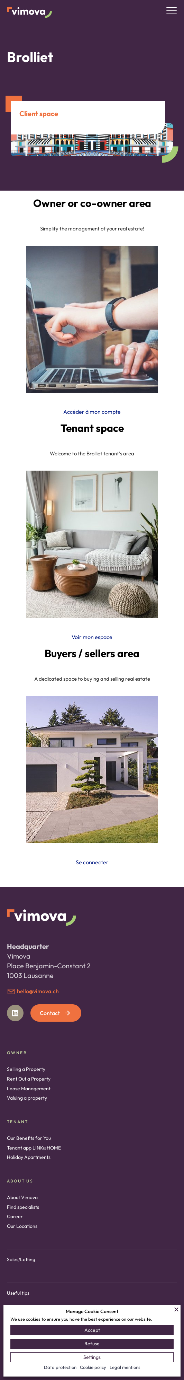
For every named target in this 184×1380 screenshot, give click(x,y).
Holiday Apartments (28, 1157)
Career (15, 1216)
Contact (56, 1013)
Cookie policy (93, 1367)
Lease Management (28, 1088)
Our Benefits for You (29, 1138)
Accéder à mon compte (92, 411)
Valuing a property (27, 1098)
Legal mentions (125, 1367)
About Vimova (22, 1197)
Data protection (60, 1367)
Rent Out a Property (28, 1079)
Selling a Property (26, 1069)
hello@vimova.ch (38, 991)
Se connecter (92, 862)
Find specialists (23, 1207)
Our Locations (22, 1226)
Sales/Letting (21, 1259)
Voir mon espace (92, 637)
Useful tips (18, 1293)
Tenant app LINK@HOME (34, 1148)
